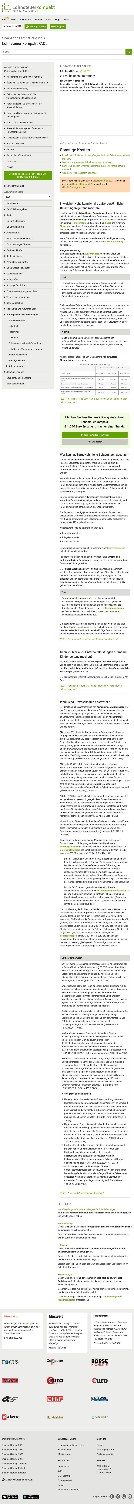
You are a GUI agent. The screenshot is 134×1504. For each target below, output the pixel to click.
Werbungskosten (68, 846)
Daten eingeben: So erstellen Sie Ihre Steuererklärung (24, 105)
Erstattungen (66, 1274)
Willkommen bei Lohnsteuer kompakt (24, 76)
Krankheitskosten (66, 1300)
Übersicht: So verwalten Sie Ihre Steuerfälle (27, 82)
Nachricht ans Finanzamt (18, 378)
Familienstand (79, 223)
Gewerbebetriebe (14, 273)
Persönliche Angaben (16, 209)
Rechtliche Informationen (18, 155)
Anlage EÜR (12, 279)
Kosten (63, 1245)
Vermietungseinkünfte (17, 262)
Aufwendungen (91, 253)
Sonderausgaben (68, 935)
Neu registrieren (36, 26)
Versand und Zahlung (68, 1489)
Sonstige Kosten (99, 143)
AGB (60, 1471)
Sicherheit (25, 19)
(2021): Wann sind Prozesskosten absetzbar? (82, 1193)
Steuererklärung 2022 (12, 1459)
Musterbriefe (64, 1454)
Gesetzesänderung (116, 548)
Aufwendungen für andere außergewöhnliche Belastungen (88, 1209)
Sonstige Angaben (15, 372)
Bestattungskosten (114, 608)
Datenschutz (64, 1476)
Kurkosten (13, 337)
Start (13, 19)
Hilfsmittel (14, 332)
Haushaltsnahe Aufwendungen (21, 309)
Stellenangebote (105, 1454)
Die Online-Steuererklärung (25, 11)
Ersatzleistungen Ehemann (19, 238)
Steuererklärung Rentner (14, 1472)
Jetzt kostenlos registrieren (95, 435)
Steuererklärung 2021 (103, 180)
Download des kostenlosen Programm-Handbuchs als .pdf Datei (28, 175)
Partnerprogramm (105, 1449)
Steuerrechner (65, 1449)
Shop (66, 19)
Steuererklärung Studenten (15, 1463)
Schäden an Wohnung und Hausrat (25, 349)
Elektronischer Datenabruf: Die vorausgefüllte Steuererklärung (21, 96)
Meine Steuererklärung (17, 88)
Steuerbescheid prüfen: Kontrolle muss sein (27, 137)
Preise (38, 19)
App (4, 19)
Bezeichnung (66, 1223)
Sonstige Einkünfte (15, 285)
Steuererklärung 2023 (12, 1454)
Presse (9, 167)
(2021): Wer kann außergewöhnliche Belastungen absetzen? (89, 639)
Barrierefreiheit (65, 1480)
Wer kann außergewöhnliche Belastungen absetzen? (87, 162)
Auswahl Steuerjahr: (14, 192)
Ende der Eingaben (15, 383)
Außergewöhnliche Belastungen (75, 143)
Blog (57, 19)
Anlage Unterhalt (17, 366)
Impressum (11, 161)
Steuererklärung (115, 241)
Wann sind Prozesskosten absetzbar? (80, 173)
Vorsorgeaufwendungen (18, 297)
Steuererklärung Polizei (13, 1468)
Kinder (108, 223)
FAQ (48, 19)
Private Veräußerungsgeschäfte (21, 291)
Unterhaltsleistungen (70, 850)
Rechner (10, 149)
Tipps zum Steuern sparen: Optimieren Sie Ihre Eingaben (26, 115)
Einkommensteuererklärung (110, 890)
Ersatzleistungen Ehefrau (18, 244)
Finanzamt (65, 226)
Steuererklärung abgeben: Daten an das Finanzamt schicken (25, 130)
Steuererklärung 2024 (12, 1449)
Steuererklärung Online (14, 1439)
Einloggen (57, 26)
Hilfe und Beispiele (15, 143)
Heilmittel (13, 326)
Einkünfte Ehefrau (15, 227)
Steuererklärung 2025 (82, 184)
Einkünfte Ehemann (15, 221)
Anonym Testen (95, 442)
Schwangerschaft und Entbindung (25, 343)
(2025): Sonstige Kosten (73, 187)
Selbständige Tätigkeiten (18, 268)
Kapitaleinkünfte (14, 250)
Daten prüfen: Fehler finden (19, 122)
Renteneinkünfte (14, 256)
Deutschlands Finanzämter (71, 1445)
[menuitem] (12, 26)
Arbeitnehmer (12, 232)
